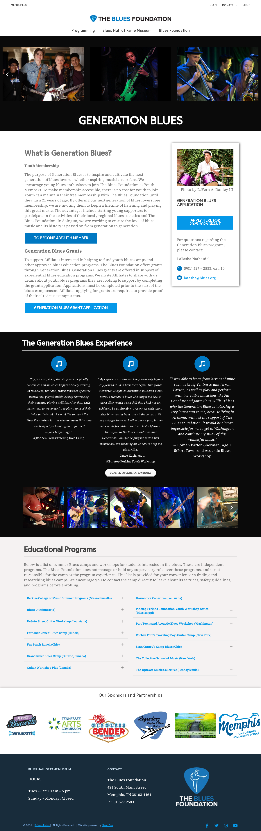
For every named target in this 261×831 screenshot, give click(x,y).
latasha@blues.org (200, 277)
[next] (254, 74)
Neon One (107, 825)
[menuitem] (20, 5)
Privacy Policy (42, 825)
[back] (7, 74)
